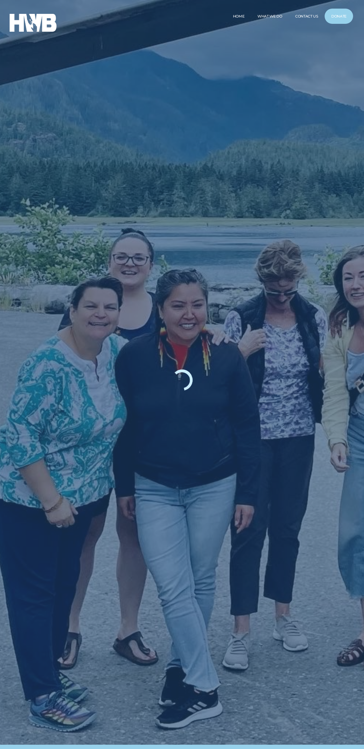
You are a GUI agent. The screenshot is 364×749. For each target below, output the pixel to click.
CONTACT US (306, 16)
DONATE (338, 16)
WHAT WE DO (269, 16)
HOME (238, 16)
